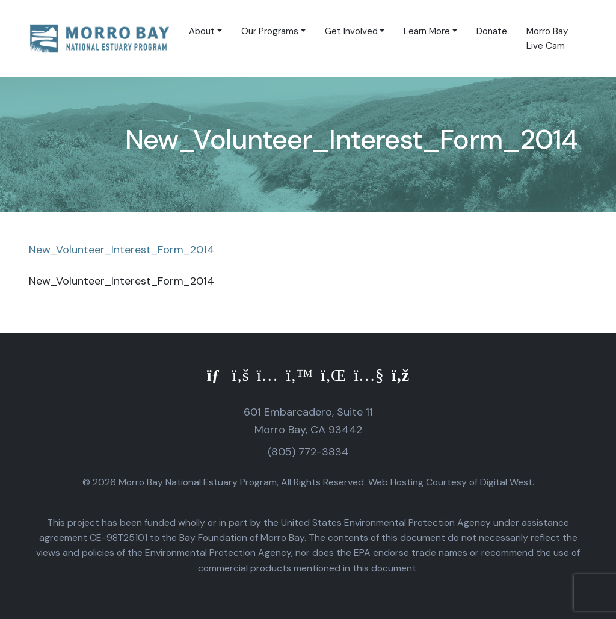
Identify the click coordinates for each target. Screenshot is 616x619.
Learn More (427, 31)
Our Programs (269, 31)
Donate (491, 31)
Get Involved (351, 31)
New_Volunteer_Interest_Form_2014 (121, 249)
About (202, 31)
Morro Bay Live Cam (547, 38)
